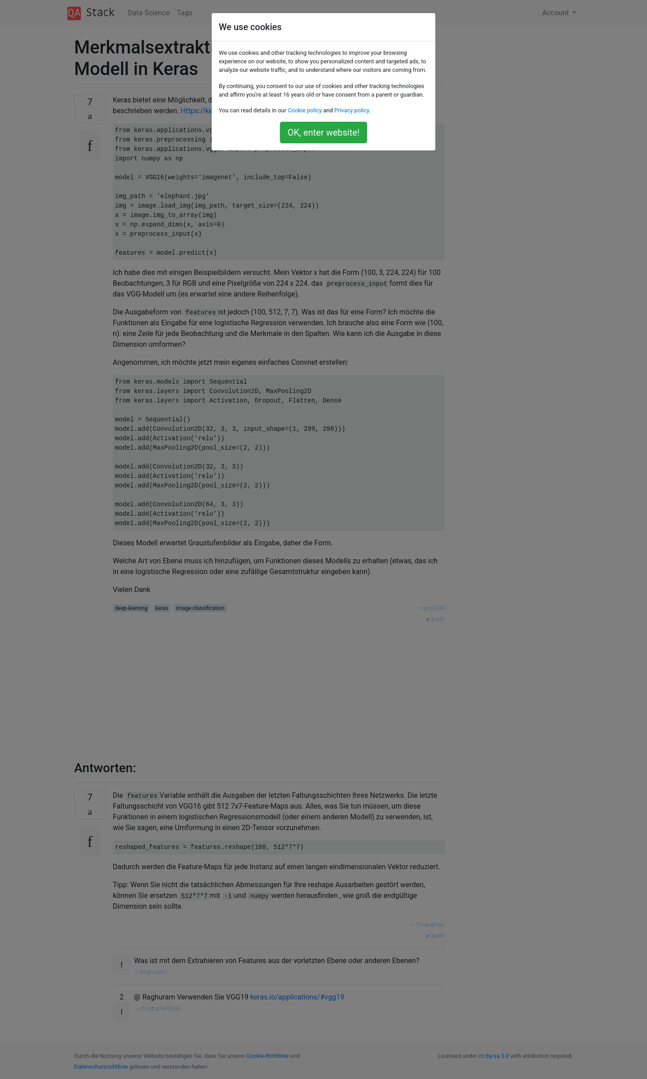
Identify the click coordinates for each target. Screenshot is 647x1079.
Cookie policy (305, 110)
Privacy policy (351, 110)
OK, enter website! (323, 132)
